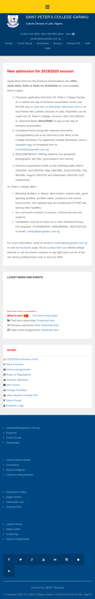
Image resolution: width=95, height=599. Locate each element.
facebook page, (30, 247)
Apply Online (13, 497)
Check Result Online (18, 459)
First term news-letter (45, 315)
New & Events (14, 364)
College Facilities (16, 390)
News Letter (13, 529)
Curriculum (12, 464)
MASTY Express (55, 587)
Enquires (11, 432)
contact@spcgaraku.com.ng (45, 38)
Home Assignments (18, 369)
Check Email (13, 437)
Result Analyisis (15, 469)
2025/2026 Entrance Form (22, 359)
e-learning (12, 534)
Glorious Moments (17, 379)
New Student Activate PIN (22, 395)
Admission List (14, 501)
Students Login (14, 405)
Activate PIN (73, 43)
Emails (9, 43)
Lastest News (14, 524)
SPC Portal (13, 384)
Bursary (57, 43)
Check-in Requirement (19, 474)
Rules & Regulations (18, 374)
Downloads (42, 43)
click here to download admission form (57, 106)
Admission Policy (16, 492)
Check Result (24, 43)
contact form (54, 247)
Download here (46, 320)
